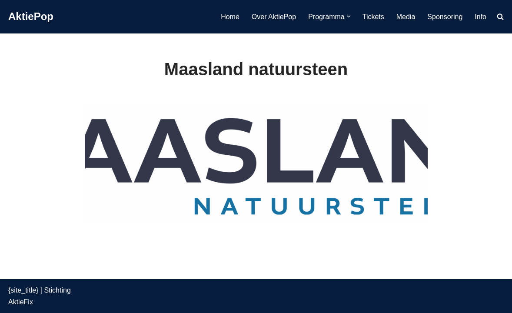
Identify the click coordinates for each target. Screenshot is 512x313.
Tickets (373, 16)
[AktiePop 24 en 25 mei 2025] (30, 17)
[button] (348, 16)
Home (230, 16)
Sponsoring (444, 16)
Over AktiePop (274, 16)
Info (480, 16)
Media (406, 16)
